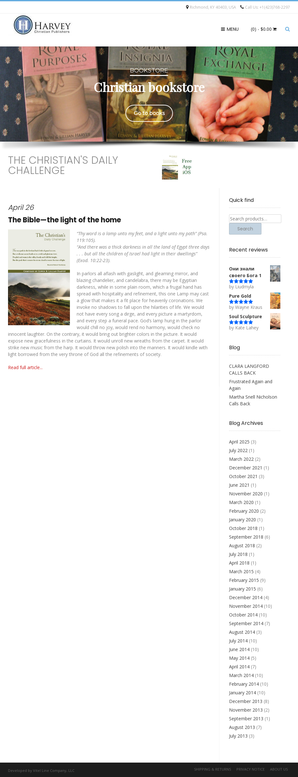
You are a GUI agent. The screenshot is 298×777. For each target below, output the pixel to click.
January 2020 (242, 520)
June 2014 (239, 649)
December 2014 (245, 597)
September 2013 (246, 718)
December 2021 (245, 468)
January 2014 (242, 693)
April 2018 (239, 563)
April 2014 (239, 667)
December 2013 (245, 701)
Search (245, 229)
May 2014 (239, 658)
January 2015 (242, 589)
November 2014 (246, 606)
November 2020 (246, 494)
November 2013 (246, 710)
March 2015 (241, 571)
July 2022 (238, 450)
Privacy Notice (250, 769)
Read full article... (25, 367)
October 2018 (243, 528)
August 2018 (242, 545)
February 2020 (244, 511)
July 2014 (238, 641)
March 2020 (241, 502)
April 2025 (239, 442)
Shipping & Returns (212, 769)
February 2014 (244, 684)
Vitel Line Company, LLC (53, 770)
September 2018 (246, 537)
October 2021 (243, 476)
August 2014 (242, 632)
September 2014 (246, 623)
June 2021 (239, 485)
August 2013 (242, 727)
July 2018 (238, 554)
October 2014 (243, 615)
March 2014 (241, 675)
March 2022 (241, 459)
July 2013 (238, 736)
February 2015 (244, 580)
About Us (279, 769)
